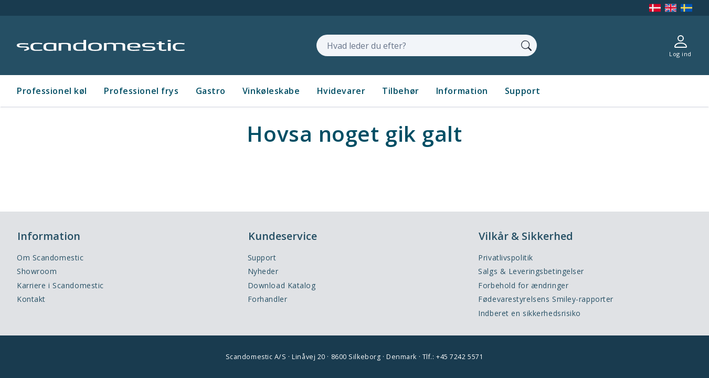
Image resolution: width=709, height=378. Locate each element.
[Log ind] (680, 45)
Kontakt (31, 299)
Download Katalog (282, 285)
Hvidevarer (341, 91)
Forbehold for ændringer (523, 285)
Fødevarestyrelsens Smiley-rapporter (545, 299)
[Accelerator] (101, 45)
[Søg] (526, 45)
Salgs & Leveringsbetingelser (531, 271)
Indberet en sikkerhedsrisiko (529, 313)
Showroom (37, 271)
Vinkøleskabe (271, 91)
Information (462, 91)
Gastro (211, 91)
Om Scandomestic (50, 257)
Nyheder (263, 271)
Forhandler (268, 299)
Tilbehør (400, 91)
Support (523, 91)
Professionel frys (141, 91)
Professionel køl (52, 91)
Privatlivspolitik (505, 257)
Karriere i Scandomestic (60, 285)
